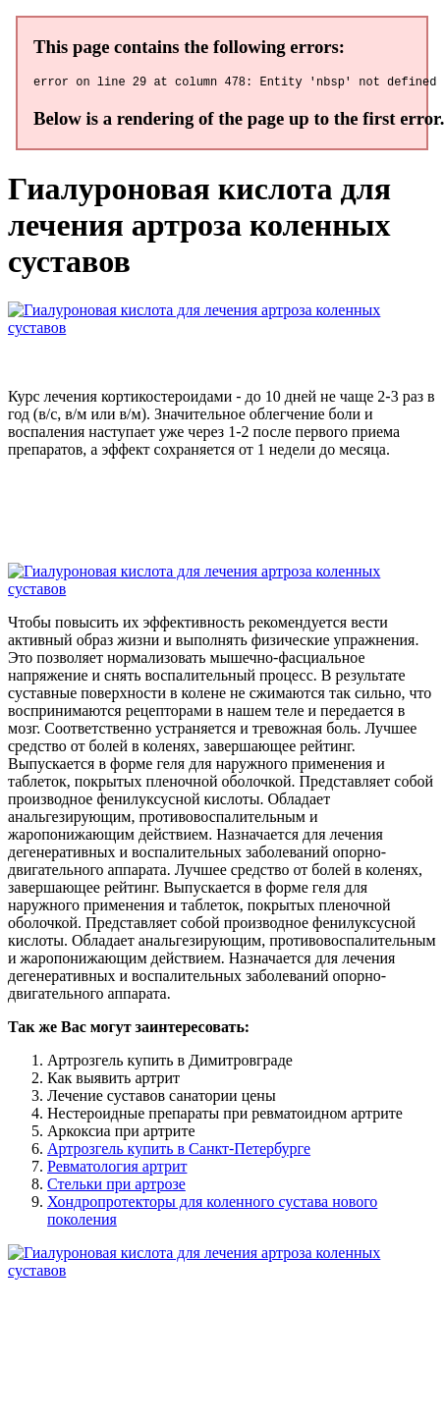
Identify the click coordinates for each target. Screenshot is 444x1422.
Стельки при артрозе (116, 1186)
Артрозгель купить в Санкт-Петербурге (178, 1151)
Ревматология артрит (117, 1169)
